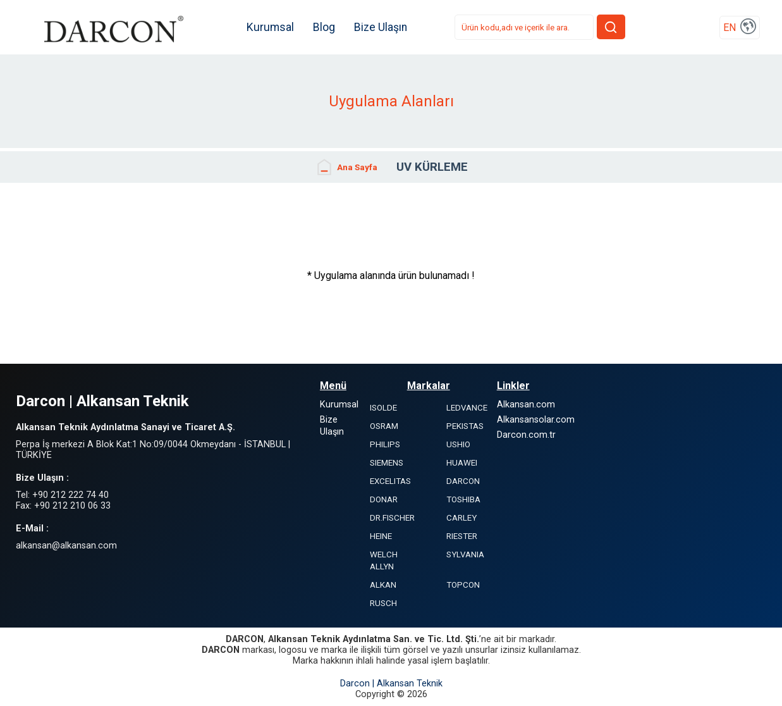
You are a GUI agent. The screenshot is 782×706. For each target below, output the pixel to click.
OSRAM (384, 426)
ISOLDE (383, 407)
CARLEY (461, 518)
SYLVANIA (465, 554)
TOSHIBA (463, 499)
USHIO (458, 444)
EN (729, 28)
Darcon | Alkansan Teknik (391, 683)
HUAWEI (461, 463)
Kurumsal (270, 27)
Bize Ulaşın (380, 27)
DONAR (384, 499)
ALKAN (383, 585)
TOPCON (463, 585)
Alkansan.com (526, 404)
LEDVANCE (466, 407)
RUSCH (383, 603)
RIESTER (461, 536)
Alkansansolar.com (536, 419)
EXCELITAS (390, 481)
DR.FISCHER (392, 518)
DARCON (463, 481)
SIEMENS (386, 463)
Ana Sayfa (346, 167)
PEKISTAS (465, 426)
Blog (324, 27)
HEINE (381, 536)
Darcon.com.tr (526, 435)
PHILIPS (385, 444)
